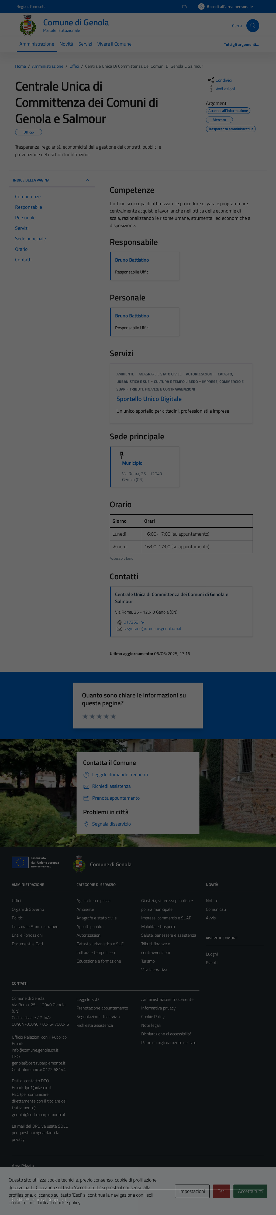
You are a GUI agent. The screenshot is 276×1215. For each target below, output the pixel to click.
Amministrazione (36, 43)
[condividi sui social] (219, 80)
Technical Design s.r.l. (48, 1199)
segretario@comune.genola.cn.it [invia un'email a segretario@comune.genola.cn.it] (148, 628)
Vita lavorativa (154, 969)
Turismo (148, 961)
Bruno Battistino (132, 259)
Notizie (212, 900)
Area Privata (23, 1165)
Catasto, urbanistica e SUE (100, 943)
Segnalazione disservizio (98, 1016)
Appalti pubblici (90, 926)
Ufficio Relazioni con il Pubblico (39, 1037)
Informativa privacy (158, 1008)
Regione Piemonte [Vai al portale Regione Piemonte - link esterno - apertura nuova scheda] (31, 6)
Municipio (132, 463)
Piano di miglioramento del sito (168, 1042)
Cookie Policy (153, 1016)
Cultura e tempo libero (176, 381)
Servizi (85, 43)
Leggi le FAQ (88, 999)
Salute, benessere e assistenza (168, 935)
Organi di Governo (28, 909)
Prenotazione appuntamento (102, 1008)
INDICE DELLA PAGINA (52, 180)
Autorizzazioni (199, 374)
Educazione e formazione (99, 961)
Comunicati (216, 909)
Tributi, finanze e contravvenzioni (162, 389)
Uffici (16, 900)
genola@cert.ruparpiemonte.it (38, 1063)
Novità (66, 43)
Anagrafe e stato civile (160, 374)
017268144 (130, 622)
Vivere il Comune (114, 43)
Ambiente (125, 374)
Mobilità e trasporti (158, 926)
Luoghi (212, 954)
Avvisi (211, 918)
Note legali (151, 1025)
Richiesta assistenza (95, 1025)
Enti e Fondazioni (27, 935)
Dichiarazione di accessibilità (166, 1034)
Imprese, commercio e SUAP (166, 918)
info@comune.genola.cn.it (35, 1050)
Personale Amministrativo (35, 926)
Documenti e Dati (27, 943)
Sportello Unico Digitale (149, 398)
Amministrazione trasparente (167, 999)
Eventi (212, 962)
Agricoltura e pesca (94, 900)
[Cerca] (252, 25)
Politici (17, 918)
